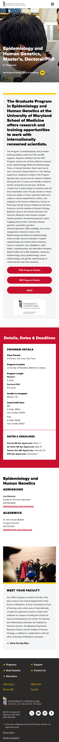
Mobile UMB (8, 689)
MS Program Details (29, 280)
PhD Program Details (29, 270)
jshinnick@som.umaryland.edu (18, 506)
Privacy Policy (9, 732)
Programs (11, 65)
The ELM (34, 689)
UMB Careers (8, 684)
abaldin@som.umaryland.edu (17, 529)
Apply (29, 290)
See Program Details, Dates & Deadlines (24, 72)
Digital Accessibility (11, 738)
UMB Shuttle (36, 684)
